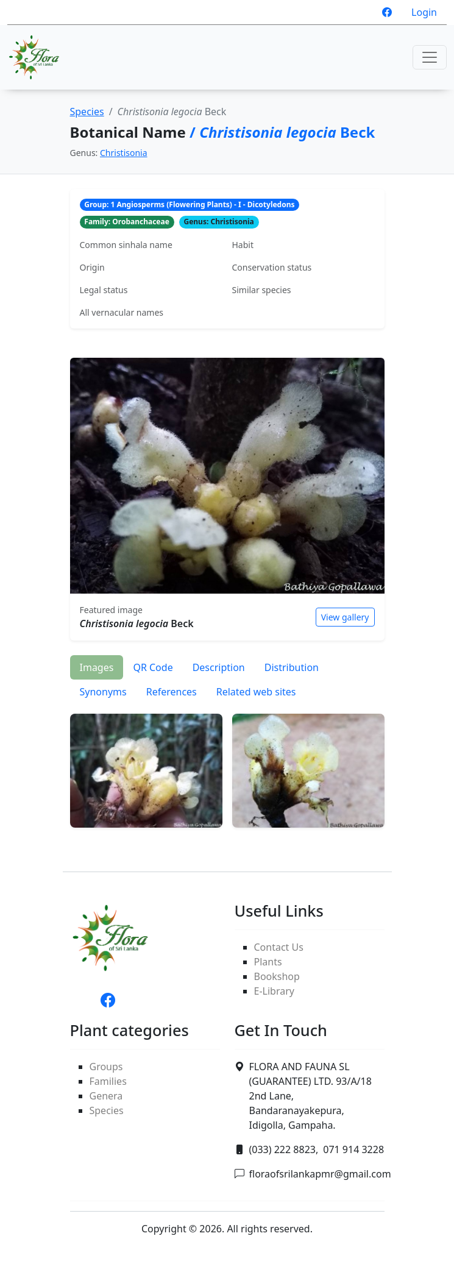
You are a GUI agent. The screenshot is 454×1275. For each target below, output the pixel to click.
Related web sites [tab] (256, 691)
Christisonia (123, 152)
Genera (106, 1096)
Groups (106, 1066)
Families (108, 1081)
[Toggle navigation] (430, 57)
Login (424, 12)
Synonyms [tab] (103, 691)
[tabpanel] (227, 766)
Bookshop (277, 976)
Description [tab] (219, 667)
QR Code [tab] (152, 667)
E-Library (274, 991)
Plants (268, 961)
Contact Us (278, 947)
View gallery (345, 617)
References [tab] (171, 691)
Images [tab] (97, 667)
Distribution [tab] (291, 667)
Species (87, 111)
